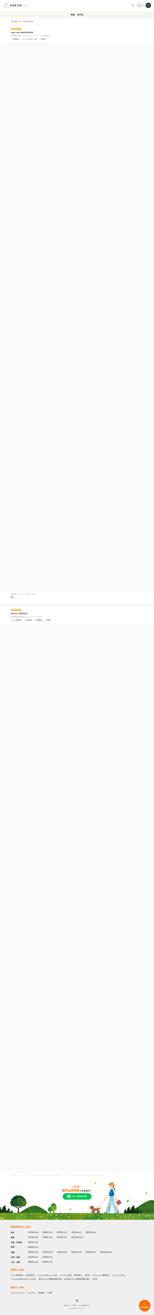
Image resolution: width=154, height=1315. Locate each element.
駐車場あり (78, 1275)
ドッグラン (31, 1293)
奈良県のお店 (91, 1252)
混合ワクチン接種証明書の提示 (50, 1279)
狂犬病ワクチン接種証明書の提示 (77, 1279)
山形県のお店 (76, 1232)
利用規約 (74, 1305)
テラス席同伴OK (17, 1275)
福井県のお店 (33, 1242)
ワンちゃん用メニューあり (47, 1275)
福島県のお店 (91, 1232)
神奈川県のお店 (77, 1237)
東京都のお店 (62, 1237)
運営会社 (67, 1305)
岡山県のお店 (33, 1257)
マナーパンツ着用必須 (100, 1275)
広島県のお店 (47, 1257)
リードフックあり (118, 1275)
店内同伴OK (30, 1275)
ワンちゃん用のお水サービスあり (23, 1279)
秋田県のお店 (62, 1232)
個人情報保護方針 (84, 1305)
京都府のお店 (47, 1252)
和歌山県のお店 (106, 1252)
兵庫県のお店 (76, 1252)
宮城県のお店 (47, 1232)
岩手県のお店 (33, 1232)
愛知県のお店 (33, 1247)
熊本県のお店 (47, 1262)
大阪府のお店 (62, 1252)
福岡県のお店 (33, 1262)
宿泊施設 (41, 1293)
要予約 (87, 1275)
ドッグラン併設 (66, 1275)
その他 (94, 1279)
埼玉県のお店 (33, 1237)
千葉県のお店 (47, 1237)
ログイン (140, 5)
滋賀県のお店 (33, 1252)
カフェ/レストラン (18, 1293)
